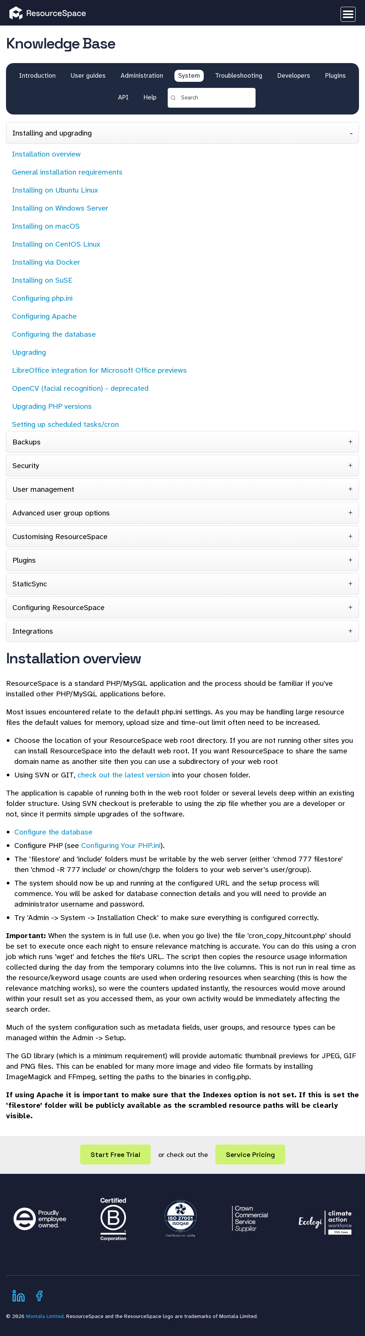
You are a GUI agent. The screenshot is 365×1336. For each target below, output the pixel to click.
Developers (293, 75)
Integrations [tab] (32, 631)
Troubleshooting (238, 75)
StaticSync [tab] (29, 584)
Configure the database (53, 832)
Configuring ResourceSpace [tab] (58, 607)
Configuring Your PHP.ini (121, 845)
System (189, 75)
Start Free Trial (115, 1154)
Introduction (37, 75)
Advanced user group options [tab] (61, 513)
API (123, 97)
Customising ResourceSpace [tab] (60, 536)
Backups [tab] (26, 442)
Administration (142, 75)
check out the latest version (123, 775)
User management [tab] (43, 489)
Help (150, 97)
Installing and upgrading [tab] (52, 133)
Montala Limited (45, 1316)
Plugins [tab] (24, 560)
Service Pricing (250, 1154)
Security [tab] (25, 465)
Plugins (335, 75)
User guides (88, 75)
